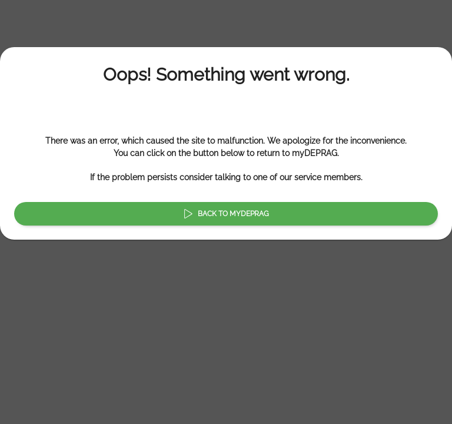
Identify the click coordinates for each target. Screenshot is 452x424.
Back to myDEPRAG (226, 214)
